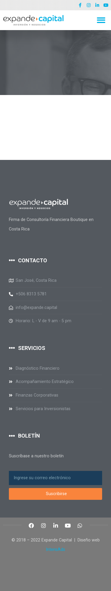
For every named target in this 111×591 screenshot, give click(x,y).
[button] (101, 20)
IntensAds (55, 549)
